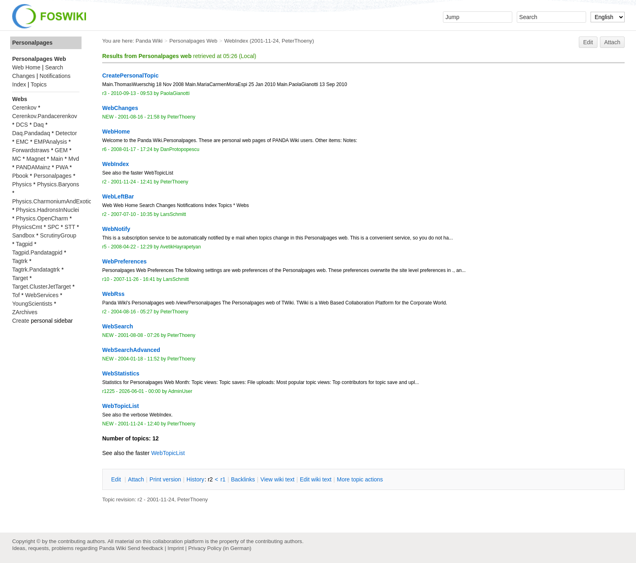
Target (20, 278)
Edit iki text (315, 479)
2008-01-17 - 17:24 (131, 149)
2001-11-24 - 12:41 (131, 182)
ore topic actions (360, 479)
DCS (22, 124)
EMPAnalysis (50, 141)
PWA (62, 167)
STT (69, 227)
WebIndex (236, 41)
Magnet (35, 158)
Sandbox (23, 235)
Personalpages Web (193, 41)
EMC (22, 141)
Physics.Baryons (58, 184)
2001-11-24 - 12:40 (138, 424)
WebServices (41, 295)
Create (20, 320)
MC (16, 158)
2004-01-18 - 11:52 (138, 359)
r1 (223, 479)
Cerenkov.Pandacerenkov (44, 116)
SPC (53, 227)
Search (54, 67)
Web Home (26, 67)
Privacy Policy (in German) (219, 548)
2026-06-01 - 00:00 (139, 391)
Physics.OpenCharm (42, 218)
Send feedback (145, 548)
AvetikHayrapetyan (180, 247)
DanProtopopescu (179, 149)
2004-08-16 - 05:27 (131, 312)
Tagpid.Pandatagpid (37, 252)
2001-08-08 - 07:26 (138, 335)
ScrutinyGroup (58, 235)
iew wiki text (277, 479)
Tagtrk (20, 261)
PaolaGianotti (174, 93)
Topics (38, 84)
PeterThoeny (296, 41)
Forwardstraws (30, 150)
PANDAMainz (33, 167)
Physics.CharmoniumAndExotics (53, 201)
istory (195, 479)
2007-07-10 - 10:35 (131, 214)
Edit (588, 42)
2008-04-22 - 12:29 (131, 247)
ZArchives (24, 312)
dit (116, 479)
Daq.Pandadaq (31, 133)
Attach (612, 42)
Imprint (176, 548)
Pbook (20, 176)
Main (57, 158)
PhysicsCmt (27, 227)
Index (19, 84)
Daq (38, 124)
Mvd (74, 158)
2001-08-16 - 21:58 (138, 117)
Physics (22, 184)
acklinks (243, 479)
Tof (16, 295)
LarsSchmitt (173, 214)
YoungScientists (32, 303)
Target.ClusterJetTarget (41, 286)
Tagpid (24, 244)
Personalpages (32, 42)
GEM (61, 150)
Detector (66, 133)
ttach (136, 479)
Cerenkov (24, 107)
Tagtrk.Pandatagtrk (36, 269)
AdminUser (180, 391)
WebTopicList (168, 453)
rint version (165, 479)
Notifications (54, 76)
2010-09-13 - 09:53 (131, 93)
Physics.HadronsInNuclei (47, 210)
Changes (23, 76)
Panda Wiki (149, 41)
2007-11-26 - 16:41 (134, 279)
